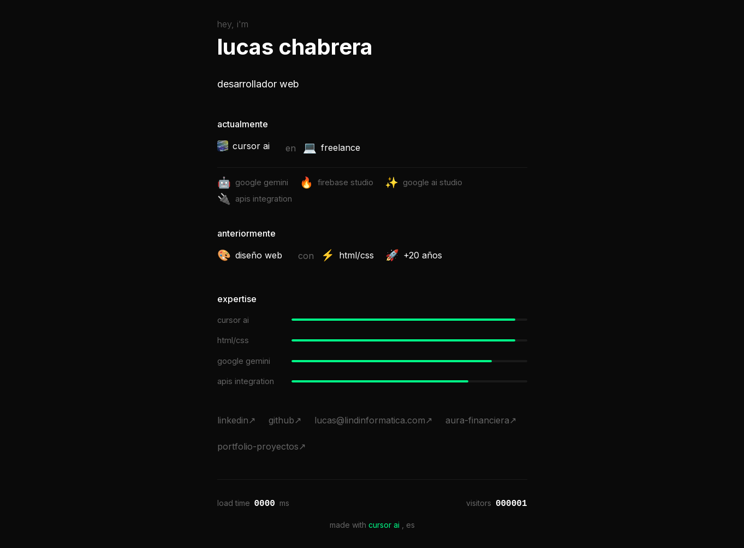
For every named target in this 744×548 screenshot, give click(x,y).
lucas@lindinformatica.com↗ (373, 420)
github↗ (285, 420)
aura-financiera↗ (480, 420)
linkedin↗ (236, 420)
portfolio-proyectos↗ (261, 446)
